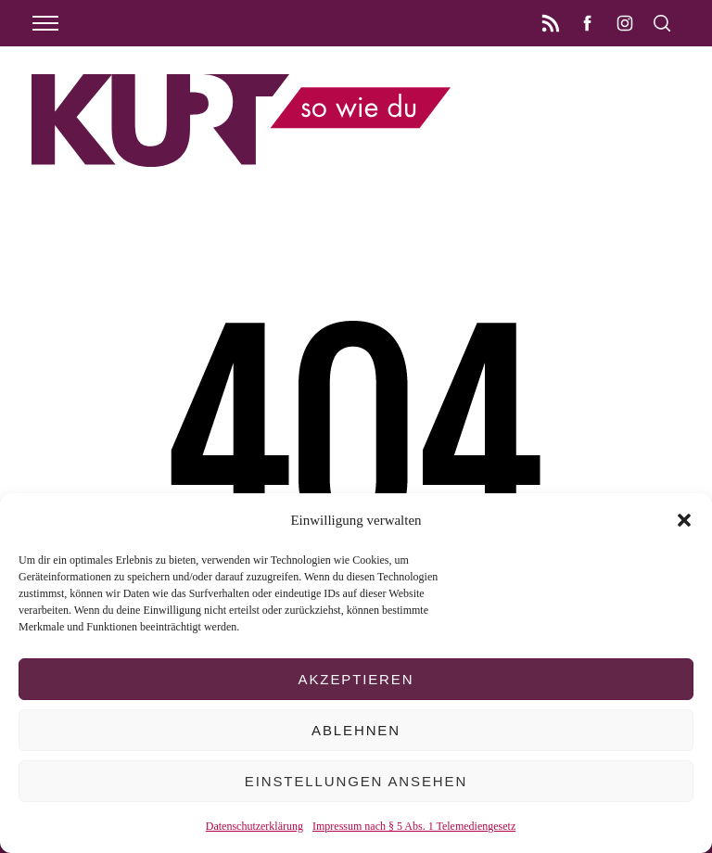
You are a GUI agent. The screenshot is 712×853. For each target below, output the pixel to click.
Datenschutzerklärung (254, 826)
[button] (684, 520)
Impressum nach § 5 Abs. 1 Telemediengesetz (413, 826)
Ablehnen (356, 730)
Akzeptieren (356, 679)
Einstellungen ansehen (356, 781)
